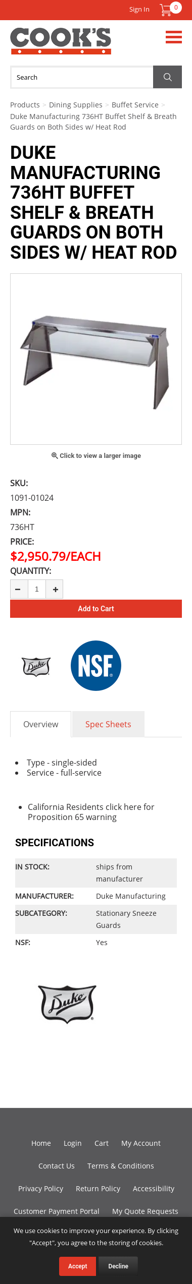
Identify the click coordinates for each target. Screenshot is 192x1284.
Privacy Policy (40, 1188)
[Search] (96, 77)
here (132, 806)
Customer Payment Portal (57, 1211)
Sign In (139, 9)
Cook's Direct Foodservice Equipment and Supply (60, 47)
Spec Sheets (108, 724)
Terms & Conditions (120, 1166)
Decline (118, 1266)
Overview (40, 724)
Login (73, 1143)
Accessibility (153, 1188)
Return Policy (98, 1188)
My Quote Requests (145, 1211)
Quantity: (30, 570)
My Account (141, 1143)
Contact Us (56, 1166)
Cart (101, 1143)
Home (41, 1143)
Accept (77, 1266)
